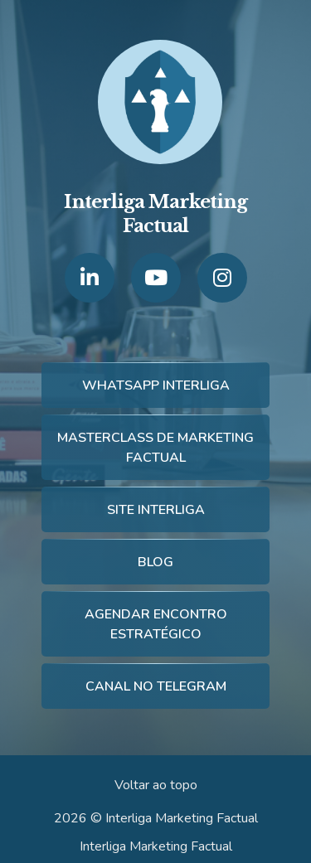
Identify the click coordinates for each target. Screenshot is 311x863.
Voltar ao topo (155, 785)
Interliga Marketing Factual (156, 846)
